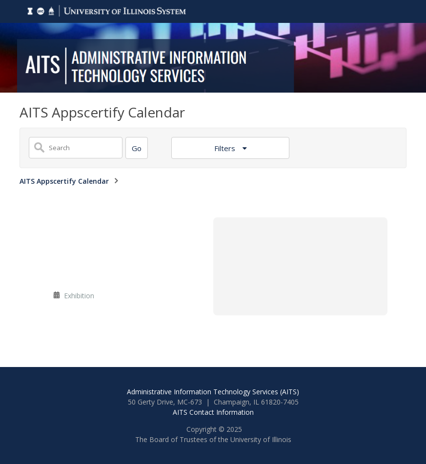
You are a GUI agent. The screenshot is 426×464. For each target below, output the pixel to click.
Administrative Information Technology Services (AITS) (213, 391)
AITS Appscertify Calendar (64, 181)
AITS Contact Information (213, 412)
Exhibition (79, 295)
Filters (225, 148)
